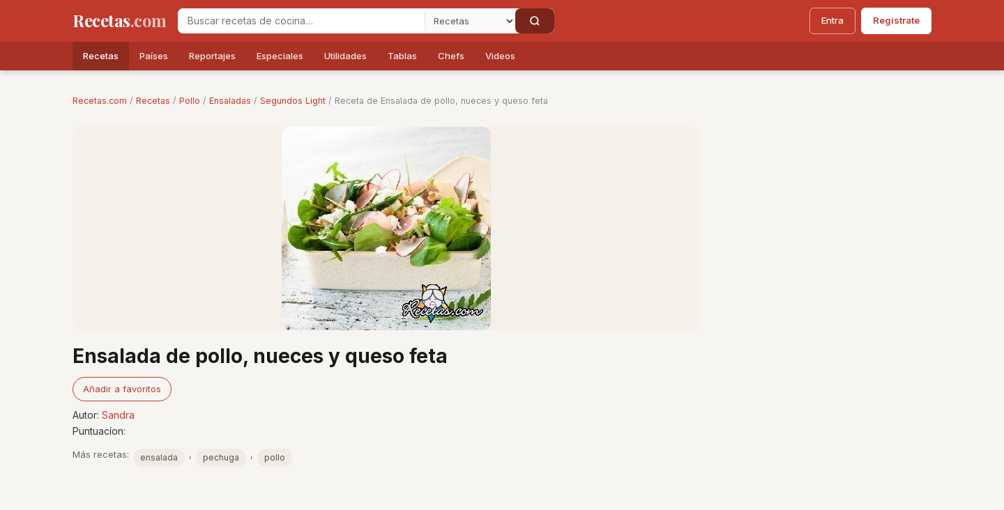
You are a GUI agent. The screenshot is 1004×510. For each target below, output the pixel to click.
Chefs (451, 55)
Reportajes (212, 55)
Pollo (189, 100)
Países (153, 55)
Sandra (118, 415)
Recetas (101, 55)
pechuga (221, 457)
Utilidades (345, 55)
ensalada (159, 457)
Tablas (402, 55)
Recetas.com (100, 100)
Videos (500, 55)
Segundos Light (293, 100)
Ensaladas (230, 100)
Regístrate (896, 20)
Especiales (280, 55)
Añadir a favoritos (122, 388)
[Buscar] (534, 20)
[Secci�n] (470, 20)
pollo (274, 457)
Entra (832, 20)
